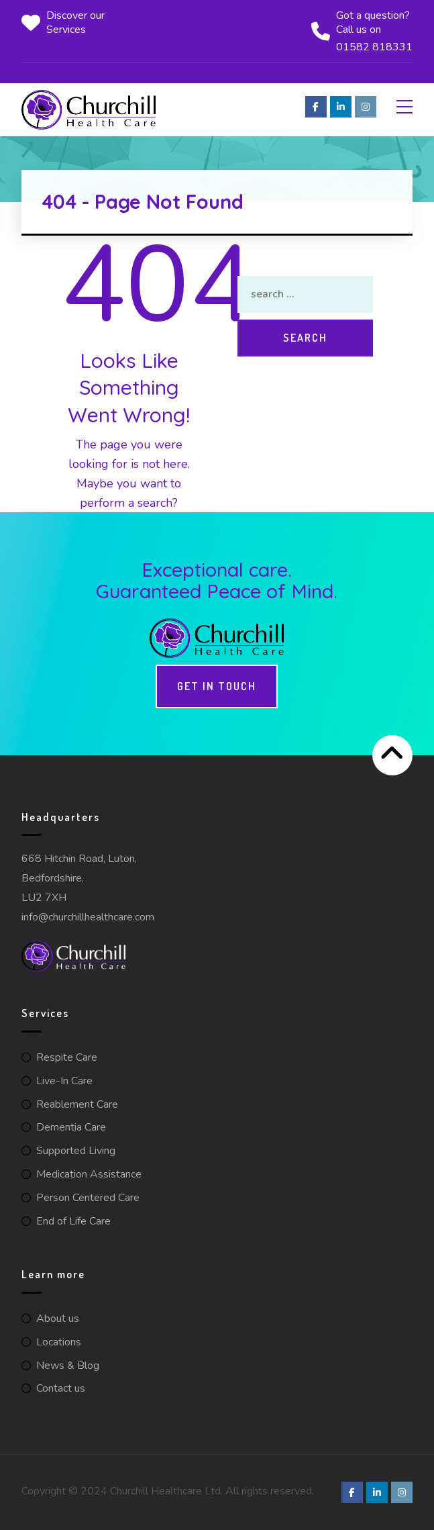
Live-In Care (64, 1080)
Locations (58, 1342)
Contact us (60, 1388)
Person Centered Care (88, 1197)
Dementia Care (71, 1127)
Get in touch (216, 686)
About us (57, 1318)
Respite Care (66, 1057)
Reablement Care (77, 1104)
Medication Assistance (89, 1174)
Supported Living (75, 1150)
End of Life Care (73, 1221)
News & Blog (67, 1365)
